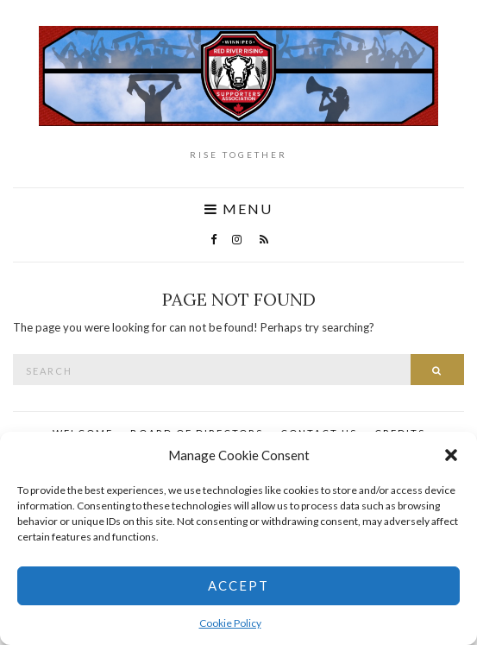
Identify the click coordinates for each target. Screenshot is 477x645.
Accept (238, 585)
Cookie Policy (230, 623)
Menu (238, 209)
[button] (451, 455)
